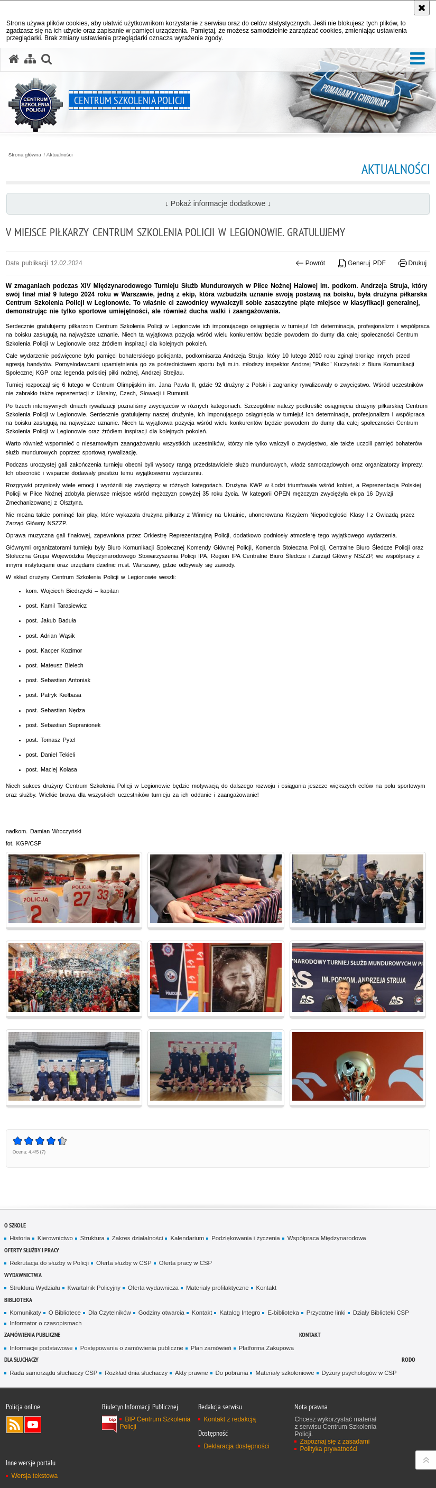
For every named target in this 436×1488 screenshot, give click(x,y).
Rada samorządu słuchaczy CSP (53, 1373)
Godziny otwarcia (161, 1312)
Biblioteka (18, 1300)
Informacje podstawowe (41, 1348)
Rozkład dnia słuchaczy (136, 1373)
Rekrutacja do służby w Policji (49, 1263)
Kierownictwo (55, 1238)
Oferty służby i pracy (31, 1250)
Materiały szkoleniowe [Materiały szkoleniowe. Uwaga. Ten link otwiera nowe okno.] (284, 1373)
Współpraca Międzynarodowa (326, 1238)
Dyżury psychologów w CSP (359, 1373)
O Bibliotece (65, 1312)
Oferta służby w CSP (124, 1263)
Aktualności (60, 154)
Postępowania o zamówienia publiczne (131, 1348)
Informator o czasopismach (45, 1323)
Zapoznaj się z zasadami (334, 1441)
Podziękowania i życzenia (245, 1238)
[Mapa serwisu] (30, 59)
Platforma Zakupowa (266, 1348)
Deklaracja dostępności (236, 1446)
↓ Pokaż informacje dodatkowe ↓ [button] (218, 203)
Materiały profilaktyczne (217, 1288)
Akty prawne (191, 1373)
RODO (408, 1359)
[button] (417, 58)
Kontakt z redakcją (229, 1419)
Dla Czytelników (109, 1312)
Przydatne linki (326, 1312)
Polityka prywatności (328, 1449)
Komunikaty (25, 1312)
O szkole (15, 1225)
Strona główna (24, 154)
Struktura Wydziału (35, 1288)
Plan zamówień (211, 1348)
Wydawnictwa (23, 1275)
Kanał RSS (14, 1424)
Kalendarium (187, 1238)
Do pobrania (232, 1373)
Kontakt (266, 1288)
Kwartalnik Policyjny (94, 1288)
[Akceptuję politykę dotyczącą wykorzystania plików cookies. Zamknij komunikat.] (422, 7)
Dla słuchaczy (21, 1359)
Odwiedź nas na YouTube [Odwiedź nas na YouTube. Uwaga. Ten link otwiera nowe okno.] (32, 1424)
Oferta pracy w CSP (185, 1263)
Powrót (310, 263)
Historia (20, 1238)
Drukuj (412, 263)
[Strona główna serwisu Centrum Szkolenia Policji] (13, 59)
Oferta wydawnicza (153, 1288)
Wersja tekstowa (34, 1476)
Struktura (92, 1238)
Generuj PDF (362, 263)
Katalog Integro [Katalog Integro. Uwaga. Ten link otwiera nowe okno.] (239, 1312)
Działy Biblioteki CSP (381, 1312)
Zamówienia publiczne (32, 1334)
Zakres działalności (137, 1238)
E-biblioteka (283, 1312)
